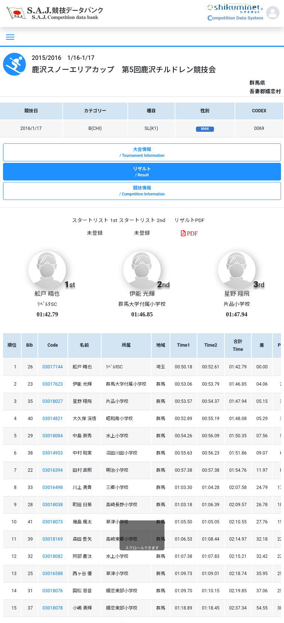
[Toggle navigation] (9, 36)
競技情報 (142, 191)
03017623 (53, 384)
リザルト (142, 172)
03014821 (53, 418)
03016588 (53, 573)
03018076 (53, 590)
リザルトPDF (189, 220)
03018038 (53, 504)
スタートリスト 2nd (142, 220)
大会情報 (142, 153)
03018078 (53, 608)
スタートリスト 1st (94, 220)
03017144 (53, 367)
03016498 (53, 487)
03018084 (53, 435)
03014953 (53, 453)
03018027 (53, 401)
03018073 (53, 522)
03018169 (53, 539)
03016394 (53, 470)
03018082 (53, 556)
